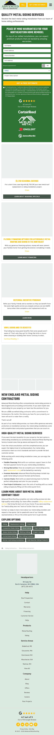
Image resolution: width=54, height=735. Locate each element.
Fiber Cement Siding (41, 528)
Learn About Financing (27, 257)
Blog (27, 684)
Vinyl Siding (31, 524)
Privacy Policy (11, 96)
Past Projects (27, 701)
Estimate (37, 5)
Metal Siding (27, 528)
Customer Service (27, 616)
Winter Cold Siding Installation (13, 540)
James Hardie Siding (9, 532)
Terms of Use (45, 94)
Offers (27, 688)
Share (27, 190)
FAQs (27, 620)
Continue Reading (11, 339)
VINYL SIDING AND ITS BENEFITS (17, 327)
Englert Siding (38, 532)
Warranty (27, 607)
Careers (27, 697)
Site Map (31, 729)
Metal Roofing (27, 631)
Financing (27, 611)
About (27, 679)
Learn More (27, 318)
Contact (27, 602)
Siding (5, 524)
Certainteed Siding (9, 536)
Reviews (27, 692)
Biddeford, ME (27, 646)
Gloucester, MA (27, 651)
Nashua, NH (27, 664)
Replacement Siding (17, 524)
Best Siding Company (26, 536)
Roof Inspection (27, 598)
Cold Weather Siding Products (37, 540)
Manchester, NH (27, 660)
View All (27, 668)
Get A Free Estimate (27, 83)
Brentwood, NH (27, 655)
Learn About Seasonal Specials (27, 196)
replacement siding (14, 470)
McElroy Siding (25, 532)
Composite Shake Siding (11, 528)
